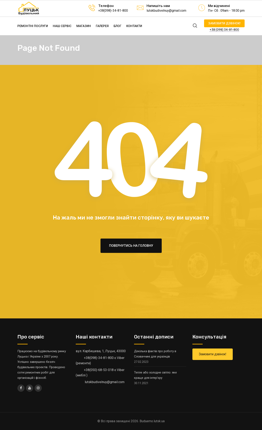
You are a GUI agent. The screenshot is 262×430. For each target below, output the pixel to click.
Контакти (134, 26)
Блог (117, 26)
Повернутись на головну (131, 246)
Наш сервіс (62, 26)
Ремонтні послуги (32, 26)
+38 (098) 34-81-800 (224, 30)
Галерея (102, 26)
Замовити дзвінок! (224, 23)
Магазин (83, 26)
